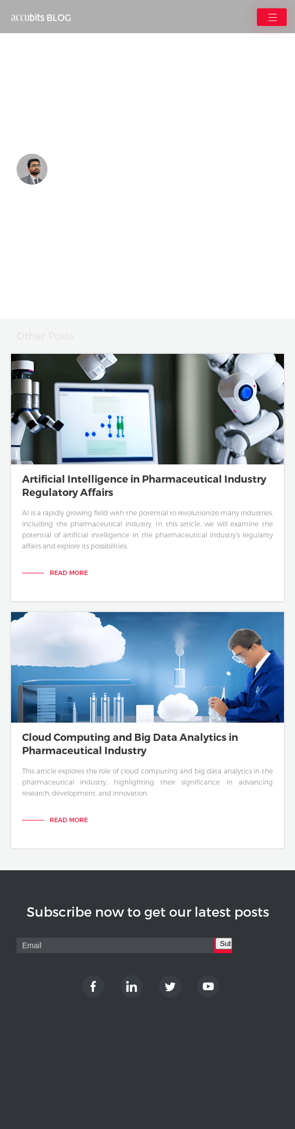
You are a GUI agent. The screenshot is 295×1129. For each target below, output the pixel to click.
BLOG (41, 18)
